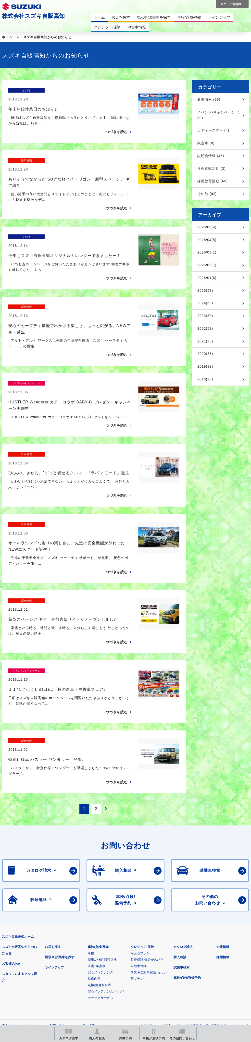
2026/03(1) (206, 252)
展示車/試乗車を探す (60, 871)
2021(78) (205, 341)
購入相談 (180, 871)
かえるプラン (140, 868)
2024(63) (205, 303)
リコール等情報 (211, 964)
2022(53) (205, 328)
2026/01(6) (206, 278)
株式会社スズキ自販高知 (33, 16)
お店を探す (53, 861)
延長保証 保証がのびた (147, 874)
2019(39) (205, 366)
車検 (91, 868)
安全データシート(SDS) (19, 940)
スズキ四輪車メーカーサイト (27, 964)
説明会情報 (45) (210, 156)
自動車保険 (139, 880)
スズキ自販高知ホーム (18, 851)
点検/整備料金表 (99, 899)
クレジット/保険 (142, 861)
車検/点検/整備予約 (187, 892)
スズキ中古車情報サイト (27, 989)
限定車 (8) (205, 143)
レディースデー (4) (213, 130)
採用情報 (222, 871)
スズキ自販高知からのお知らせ (47, 37)
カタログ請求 (183, 861)
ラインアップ (54, 882)
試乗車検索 (181, 882)
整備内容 (94, 893)
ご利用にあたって (59, 940)
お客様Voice (11, 878)
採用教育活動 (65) (212, 181)
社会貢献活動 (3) (211, 168)
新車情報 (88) (208, 99)
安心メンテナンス (100, 887)
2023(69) (205, 316)
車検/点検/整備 (98, 861)
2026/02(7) (206, 265)
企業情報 (222, 861)
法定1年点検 (96, 880)
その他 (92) (207, 194)
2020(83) (205, 354)
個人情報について (95, 940)
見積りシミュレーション (88, 964)
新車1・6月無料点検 (102, 874)
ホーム (7, 37)
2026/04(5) (206, 240)
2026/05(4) (206, 227)
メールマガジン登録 (149, 964)
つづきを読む (117, 123)
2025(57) (205, 290)
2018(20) (205, 379)
